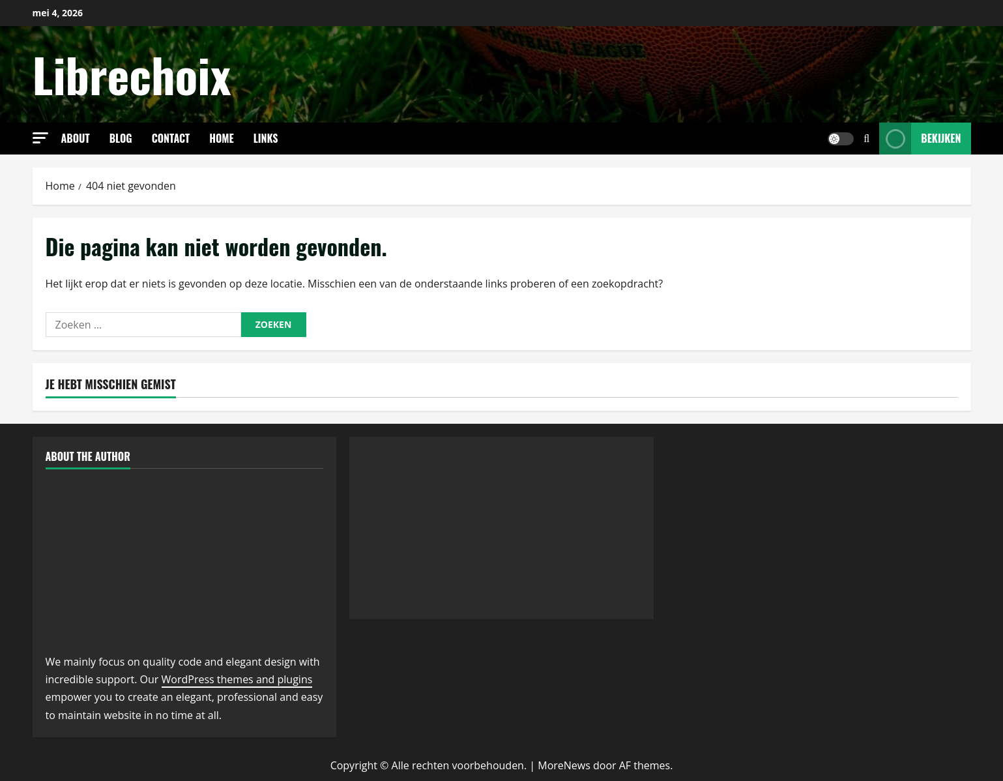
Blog (120, 138)
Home (221, 138)
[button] (40, 137)
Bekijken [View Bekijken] (920, 139)
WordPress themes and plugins (237, 679)
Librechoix (132, 74)
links (266, 138)
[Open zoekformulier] (866, 138)
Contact (171, 138)
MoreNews (564, 765)
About (75, 138)
